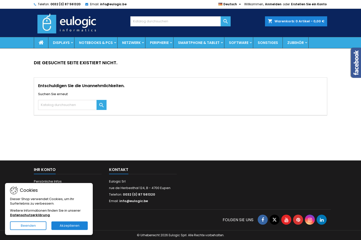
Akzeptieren (69, 225)
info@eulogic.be (113, 4)
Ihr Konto (45, 169)
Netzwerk (131, 42)
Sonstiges (268, 42)
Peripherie (159, 42)
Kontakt (118, 169)
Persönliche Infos (48, 181)
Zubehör (295, 42)
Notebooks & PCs (96, 42)
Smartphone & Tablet (199, 42)
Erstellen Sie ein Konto (309, 4)
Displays (61, 42)
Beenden (28, 225)
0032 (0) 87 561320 (65, 4)
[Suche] (180, 21)
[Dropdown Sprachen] (230, 4)
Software (238, 42)
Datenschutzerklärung (30, 215)
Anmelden (273, 4)
